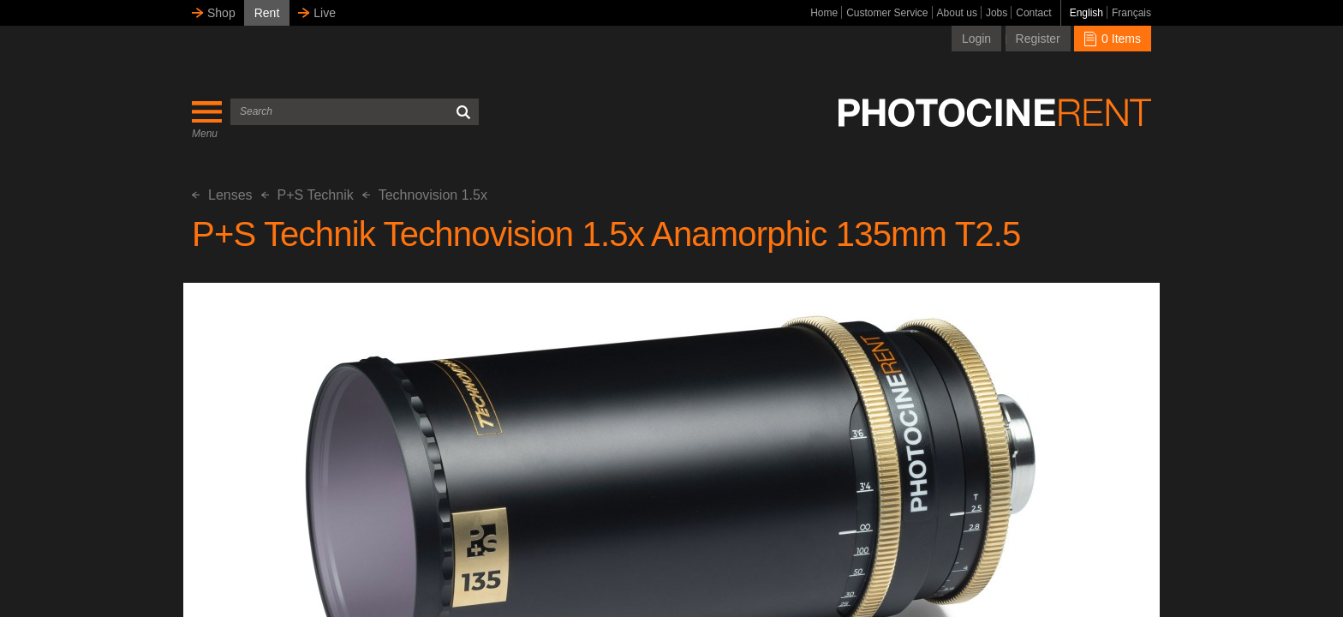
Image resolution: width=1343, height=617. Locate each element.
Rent (267, 13)
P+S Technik (307, 195)
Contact (1033, 13)
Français (1131, 13)
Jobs (996, 13)
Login (976, 38)
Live (324, 13)
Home (824, 13)
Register (1038, 38)
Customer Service (887, 13)
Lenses (222, 195)
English (1086, 13)
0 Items (1112, 38)
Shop (221, 13)
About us (957, 13)
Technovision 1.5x (424, 195)
